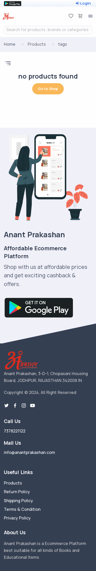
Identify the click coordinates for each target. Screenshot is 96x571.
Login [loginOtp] (83, 3)
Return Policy (17, 491)
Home (9, 44)
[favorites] (71, 16)
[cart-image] (80, 16)
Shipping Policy (18, 500)
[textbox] (48, 29)
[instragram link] (23, 405)
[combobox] (48, 30)
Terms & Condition (22, 509)
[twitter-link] (6, 405)
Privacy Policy (17, 518)
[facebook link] (15, 405)
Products (13, 483)
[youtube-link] (32, 405)
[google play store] (12, 3)
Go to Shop (48, 88)
